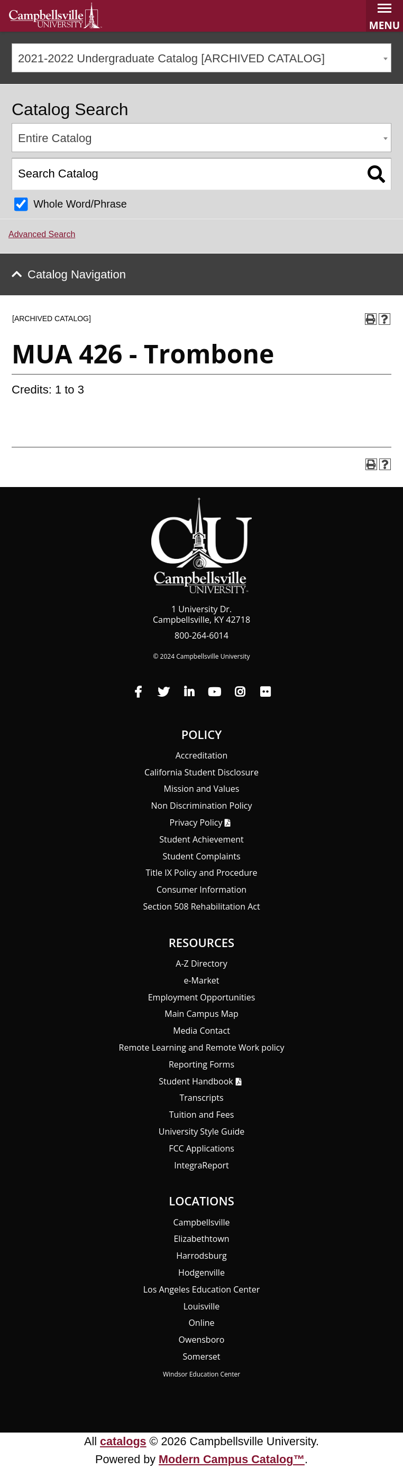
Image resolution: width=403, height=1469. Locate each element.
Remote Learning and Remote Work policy (202, 1047)
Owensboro (202, 1339)
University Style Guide (202, 1131)
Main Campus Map (201, 1013)
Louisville (202, 1306)
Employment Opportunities (201, 997)
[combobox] (201, 57)
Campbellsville (201, 1222)
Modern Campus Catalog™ (232, 1459)
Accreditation (202, 755)
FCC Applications (201, 1148)
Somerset (201, 1356)
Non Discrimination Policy (201, 805)
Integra (201, 1165)
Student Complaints (201, 856)
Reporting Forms (201, 1064)
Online (201, 1322)
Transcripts (201, 1097)
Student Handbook (196, 1081)
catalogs (123, 1441)
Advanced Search (41, 234)
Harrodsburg (201, 1255)
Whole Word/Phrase (80, 204)
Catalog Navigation (77, 274)
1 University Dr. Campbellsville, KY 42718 (201, 614)
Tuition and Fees (201, 1114)
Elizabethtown (201, 1239)
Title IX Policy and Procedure (202, 872)
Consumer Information (201, 889)
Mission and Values (202, 788)
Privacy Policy (196, 822)
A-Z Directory (201, 963)
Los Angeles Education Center (201, 1289)
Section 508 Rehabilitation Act (201, 906)
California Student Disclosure (201, 772)
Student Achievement (201, 839)
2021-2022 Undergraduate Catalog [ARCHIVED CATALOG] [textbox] (171, 58)
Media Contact (201, 1030)
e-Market (201, 980)
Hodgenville (201, 1272)
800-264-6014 (201, 635)
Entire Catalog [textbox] (54, 138)
